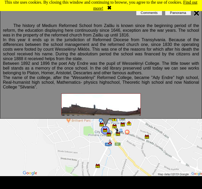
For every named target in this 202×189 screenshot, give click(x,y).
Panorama (178, 13)
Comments (149, 13)
